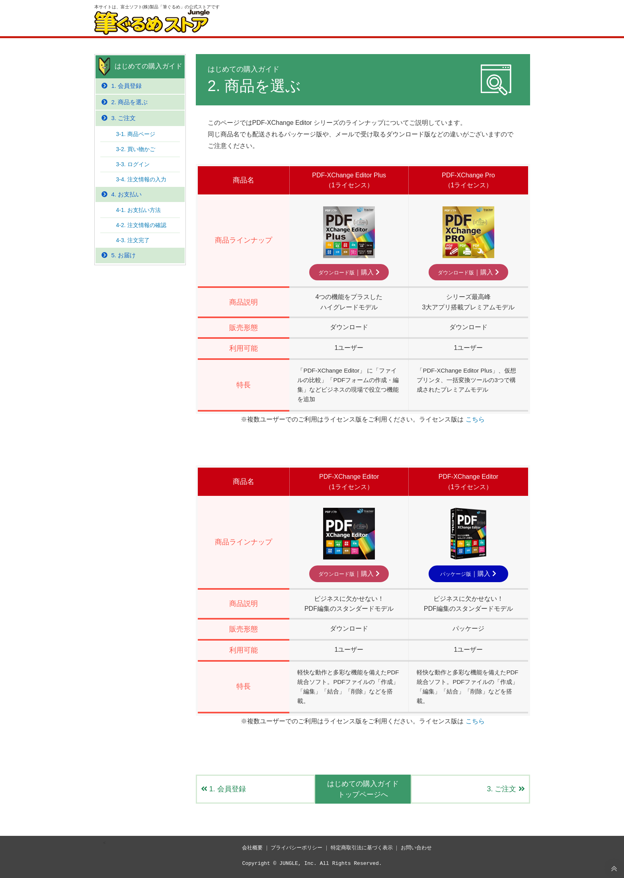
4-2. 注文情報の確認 (141, 225)
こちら (475, 419)
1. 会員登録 (223, 789)
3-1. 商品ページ (135, 134)
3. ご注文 (506, 789)
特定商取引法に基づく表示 (362, 848)
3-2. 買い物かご (135, 149)
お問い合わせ (416, 848)
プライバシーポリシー (296, 848)
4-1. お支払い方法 (138, 210)
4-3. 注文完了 (133, 240)
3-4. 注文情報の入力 (141, 179)
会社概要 (252, 848)
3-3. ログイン (133, 164)
